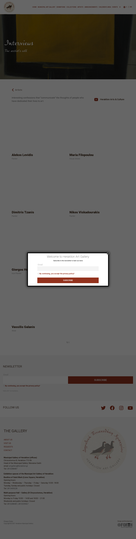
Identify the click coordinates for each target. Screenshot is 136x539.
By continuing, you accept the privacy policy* (56, 274)
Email (40, 264)
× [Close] (108, 253)
